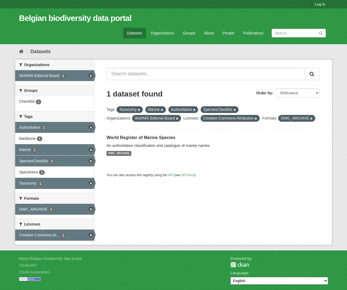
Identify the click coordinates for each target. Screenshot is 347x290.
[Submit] (321, 32)
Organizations (162, 33)
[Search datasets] (299, 33)
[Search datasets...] (206, 74)
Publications (253, 33)
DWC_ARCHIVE (118, 153)
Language (239, 273)
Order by (264, 93)
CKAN (239, 265)
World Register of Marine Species (141, 137)
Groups (189, 33)
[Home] (21, 51)
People (228, 33)
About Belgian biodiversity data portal (50, 258)
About (209, 33)
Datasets (134, 33)
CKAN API (28, 265)
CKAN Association (34, 272)
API (170, 175)
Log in (320, 4)
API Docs (188, 175)
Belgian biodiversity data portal (75, 18)
